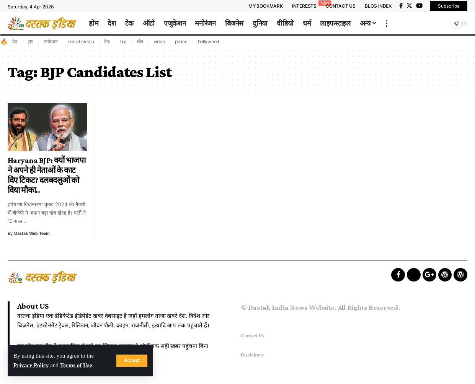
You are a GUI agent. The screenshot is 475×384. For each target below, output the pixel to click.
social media (81, 41)
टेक (107, 41)
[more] (386, 23)
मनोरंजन (51, 41)
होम (31, 41)
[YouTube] (419, 6)
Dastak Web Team (32, 233)
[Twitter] (409, 6)
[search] (442, 23)
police (181, 41)
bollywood (208, 41)
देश (15, 41)
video (159, 41)
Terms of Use (76, 365)
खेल (140, 41)
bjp (123, 41)
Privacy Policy (31, 365)
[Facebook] (401, 6)
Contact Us (252, 335)
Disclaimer (252, 355)
